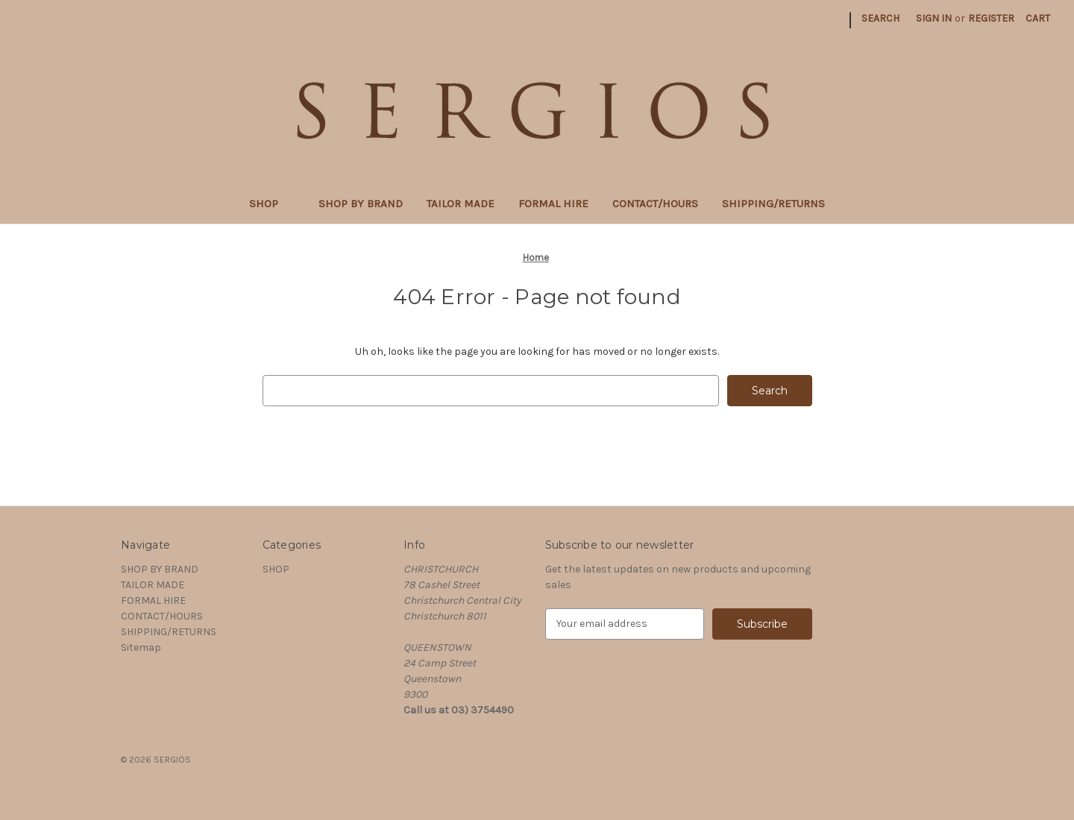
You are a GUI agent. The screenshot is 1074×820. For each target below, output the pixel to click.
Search (880, 18)
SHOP (272, 203)
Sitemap (141, 647)
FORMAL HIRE (553, 203)
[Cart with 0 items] (1037, 18)
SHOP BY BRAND (360, 203)
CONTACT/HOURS (655, 203)
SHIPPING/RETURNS (773, 203)
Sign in (934, 18)
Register (991, 18)
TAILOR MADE (460, 203)
